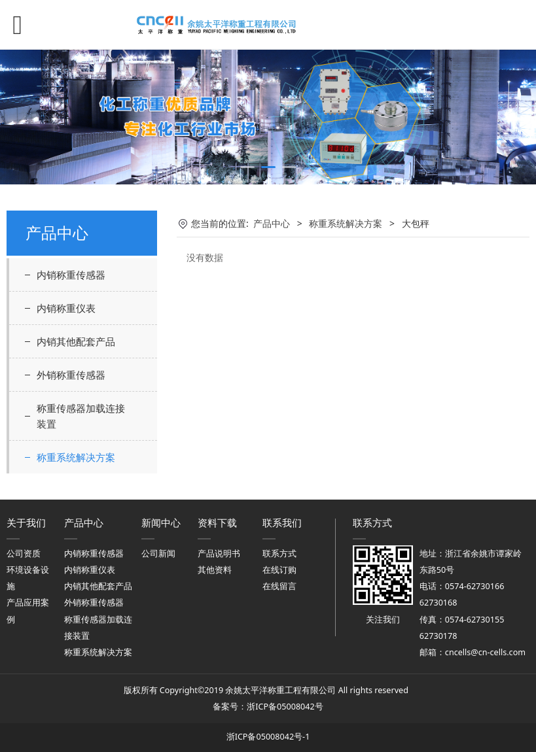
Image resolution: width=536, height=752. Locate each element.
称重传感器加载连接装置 (81, 416)
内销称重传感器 (71, 274)
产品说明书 (219, 553)
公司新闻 (158, 553)
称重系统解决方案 (76, 457)
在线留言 (279, 586)
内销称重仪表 (66, 308)
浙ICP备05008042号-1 (268, 736)
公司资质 (24, 553)
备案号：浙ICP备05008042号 (268, 706)
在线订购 (279, 569)
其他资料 (215, 569)
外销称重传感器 (71, 374)
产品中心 (271, 223)
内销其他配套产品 (76, 341)
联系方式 (279, 553)
